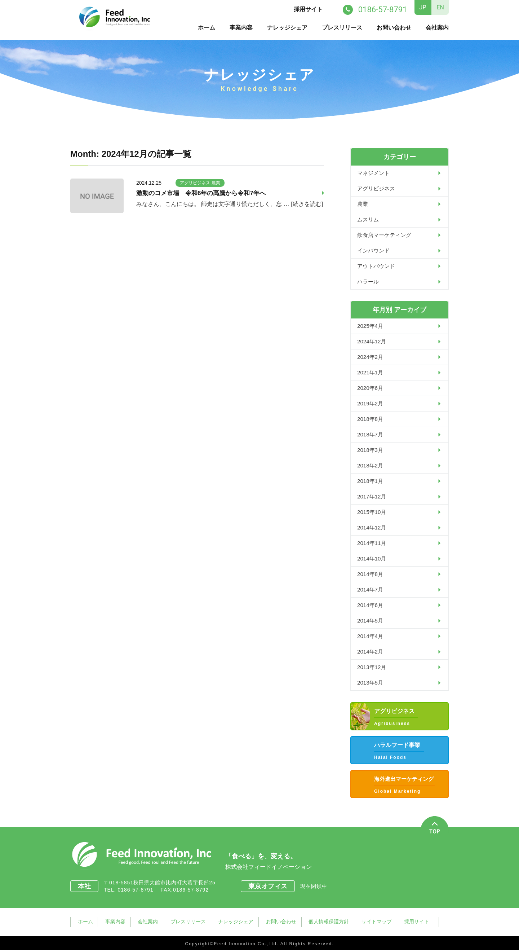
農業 (363, 204)
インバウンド (374, 250)
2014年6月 (371, 605)
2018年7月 (371, 434)
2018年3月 (371, 450)
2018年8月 (371, 418)
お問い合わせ (394, 27)
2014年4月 (371, 636)
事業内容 (241, 27)
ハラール (368, 281)
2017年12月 (372, 496)
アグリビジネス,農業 (200, 182)
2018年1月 (371, 481)
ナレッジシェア (287, 27)
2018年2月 (371, 465)
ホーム (206, 27)
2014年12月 (372, 527)
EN (440, 7)
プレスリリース (342, 27)
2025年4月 (371, 325)
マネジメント (374, 173)
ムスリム (368, 219)
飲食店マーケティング (386, 235)
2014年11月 (372, 543)
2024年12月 (372, 341)
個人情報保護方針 (334, 920)
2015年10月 (372, 512)
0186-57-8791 (138, 889)
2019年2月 (371, 403)
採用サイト (309, 9)
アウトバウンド (377, 266)
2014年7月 (371, 589)
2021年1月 (371, 372)
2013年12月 (372, 667)
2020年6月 (371, 387)
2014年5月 (371, 620)
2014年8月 (371, 574)
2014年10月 (372, 558)
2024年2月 (371, 356)
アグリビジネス (377, 188)
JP (423, 7)
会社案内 (437, 27)
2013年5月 (371, 682)
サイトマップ (382, 920)
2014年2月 (371, 651)
